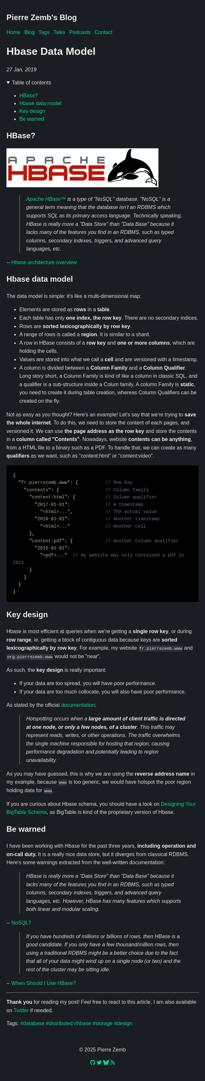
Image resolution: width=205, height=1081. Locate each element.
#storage (102, 1023)
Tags (43, 32)
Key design (32, 111)
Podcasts (80, 32)
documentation (78, 705)
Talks (59, 32)
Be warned (31, 119)
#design (123, 1023)
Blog (29, 32)
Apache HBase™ (46, 199)
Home (13, 32)
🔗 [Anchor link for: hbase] (102, 135)
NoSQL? (21, 922)
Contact (103, 32)
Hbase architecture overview (44, 262)
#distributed (59, 1023)
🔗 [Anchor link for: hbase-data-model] (102, 279)
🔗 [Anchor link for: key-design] (102, 614)
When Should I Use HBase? (43, 983)
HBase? (28, 95)
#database (32, 1023)
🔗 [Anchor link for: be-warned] (102, 829)
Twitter (21, 1010)
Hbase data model (40, 103)
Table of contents (31, 82)
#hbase (82, 1023)
